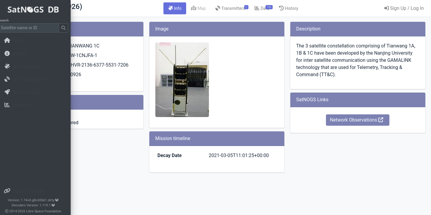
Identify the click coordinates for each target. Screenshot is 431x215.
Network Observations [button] (369, 127)
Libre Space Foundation (48, 211)
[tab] (212, 8)
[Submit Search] (67, 28)
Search (7, 20)
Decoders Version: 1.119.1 (37, 205)
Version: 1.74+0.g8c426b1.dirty (37, 200)
